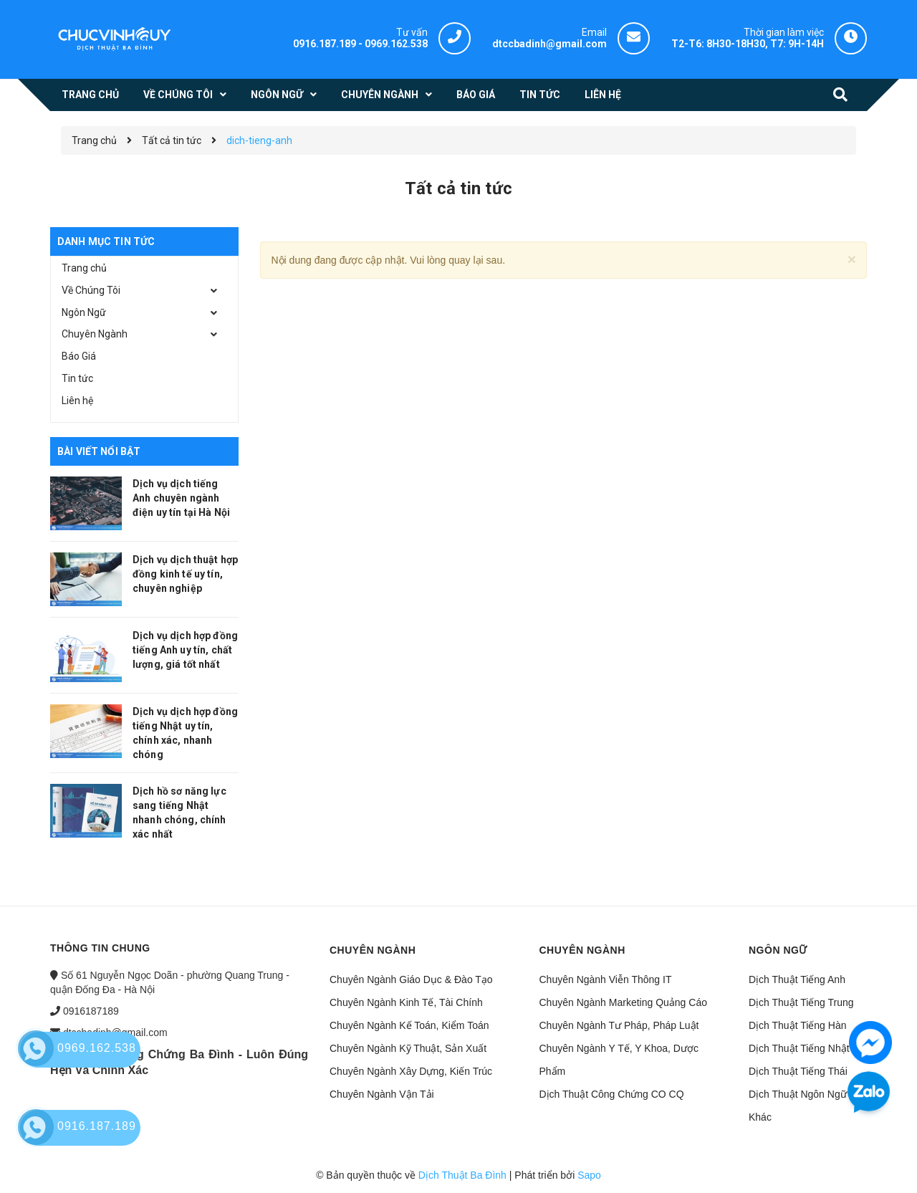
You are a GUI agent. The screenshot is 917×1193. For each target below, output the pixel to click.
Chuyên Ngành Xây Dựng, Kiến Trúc (411, 1071)
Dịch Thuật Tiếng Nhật (799, 1048)
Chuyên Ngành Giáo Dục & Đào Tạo (411, 979)
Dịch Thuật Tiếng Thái (798, 1071)
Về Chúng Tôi (91, 290)
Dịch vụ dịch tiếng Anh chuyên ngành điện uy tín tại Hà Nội (181, 498)
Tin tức (77, 378)
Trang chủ (84, 268)
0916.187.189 (324, 43)
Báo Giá (79, 356)
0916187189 (91, 1011)
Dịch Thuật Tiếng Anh (797, 979)
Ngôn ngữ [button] (778, 950)
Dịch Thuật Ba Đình (462, 1175)
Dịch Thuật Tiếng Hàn (797, 1025)
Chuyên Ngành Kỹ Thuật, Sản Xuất (408, 1048)
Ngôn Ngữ (84, 312)
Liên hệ (77, 400)
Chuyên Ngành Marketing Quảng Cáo (623, 1002)
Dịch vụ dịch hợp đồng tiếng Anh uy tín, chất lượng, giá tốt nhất (185, 650)
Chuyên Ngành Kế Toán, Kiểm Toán (409, 1025)
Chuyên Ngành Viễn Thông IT (605, 979)
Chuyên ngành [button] (373, 950)
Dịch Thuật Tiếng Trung (801, 1002)
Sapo (589, 1175)
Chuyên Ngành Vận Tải (382, 1094)
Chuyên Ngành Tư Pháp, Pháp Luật (619, 1025)
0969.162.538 (396, 43)
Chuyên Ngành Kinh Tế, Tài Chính (406, 1002)
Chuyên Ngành (95, 334)
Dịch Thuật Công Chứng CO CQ (611, 1094)
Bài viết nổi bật (98, 451)
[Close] (852, 259)
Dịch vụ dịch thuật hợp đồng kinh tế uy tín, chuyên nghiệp (185, 574)
